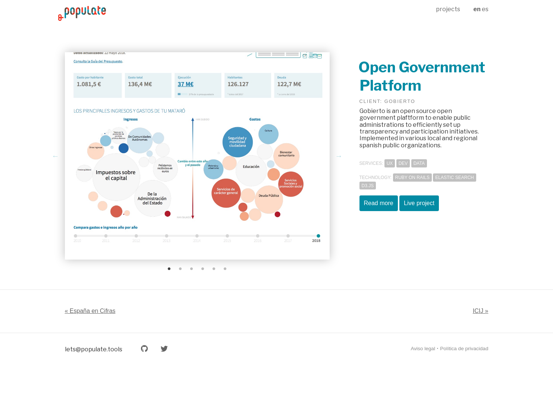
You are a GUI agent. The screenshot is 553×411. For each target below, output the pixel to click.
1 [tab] (169, 269)
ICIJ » (480, 311)
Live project (419, 203)
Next (339, 156)
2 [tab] (180, 269)
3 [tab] (191, 269)
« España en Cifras (90, 311)
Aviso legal (423, 348)
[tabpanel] (197, 156)
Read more (378, 203)
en (477, 9)
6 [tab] (225, 269)
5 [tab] (214, 269)
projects (448, 9)
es (485, 9)
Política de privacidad (464, 348)
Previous (55, 156)
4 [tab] (203, 269)
